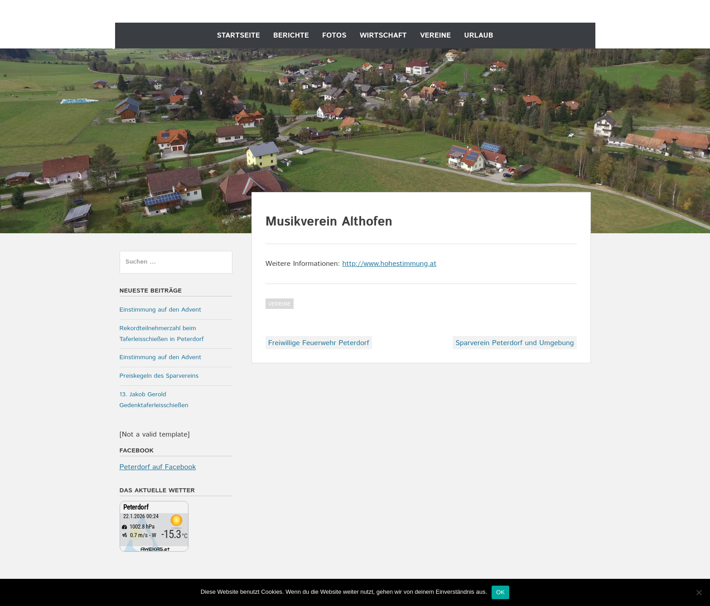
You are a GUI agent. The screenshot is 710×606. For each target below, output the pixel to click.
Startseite (238, 35)
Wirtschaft (383, 35)
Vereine (435, 35)
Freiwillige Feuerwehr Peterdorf (318, 343)
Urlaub (478, 35)
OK (500, 592)
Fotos (334, 35)
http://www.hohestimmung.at (389, 264)
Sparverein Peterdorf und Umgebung (514, 343)
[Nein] (698, 592)
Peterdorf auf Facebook (158, 467)
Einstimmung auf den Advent (161, 309)
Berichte (291, 35)
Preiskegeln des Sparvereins (159, 375)
